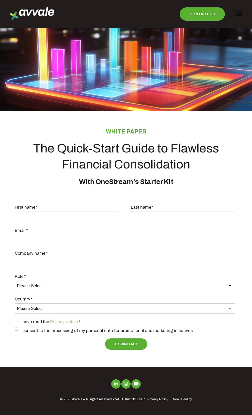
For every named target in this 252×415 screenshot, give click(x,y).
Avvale (77, 399)
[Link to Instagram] (126, 384)
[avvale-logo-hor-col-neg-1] (32, 14)
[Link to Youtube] (136, 384)
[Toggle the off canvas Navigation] (238, 14)
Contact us (202, 14)
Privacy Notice (64, 321)
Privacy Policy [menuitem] (157, 399)
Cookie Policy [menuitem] (182, 399)
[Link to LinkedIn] (116, 384)
